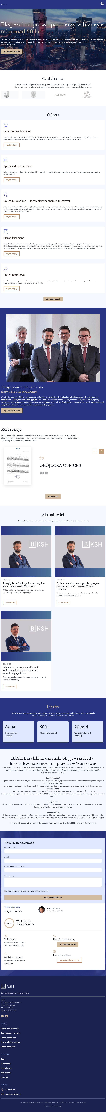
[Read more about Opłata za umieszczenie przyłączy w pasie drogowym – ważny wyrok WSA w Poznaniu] (80, 602)
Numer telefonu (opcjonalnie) (14, 866)
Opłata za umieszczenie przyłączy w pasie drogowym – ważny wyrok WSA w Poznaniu (79, 586)
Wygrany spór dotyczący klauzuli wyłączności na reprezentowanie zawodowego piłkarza (21, 670)
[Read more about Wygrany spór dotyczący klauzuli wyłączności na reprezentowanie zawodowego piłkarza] (26, 686)
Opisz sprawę (9, 876)
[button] (94, 451)
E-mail (6, 857)
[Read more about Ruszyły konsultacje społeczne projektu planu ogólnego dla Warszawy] (26, 602)
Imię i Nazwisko (9, 848)
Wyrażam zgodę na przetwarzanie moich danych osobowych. (27, 891)
